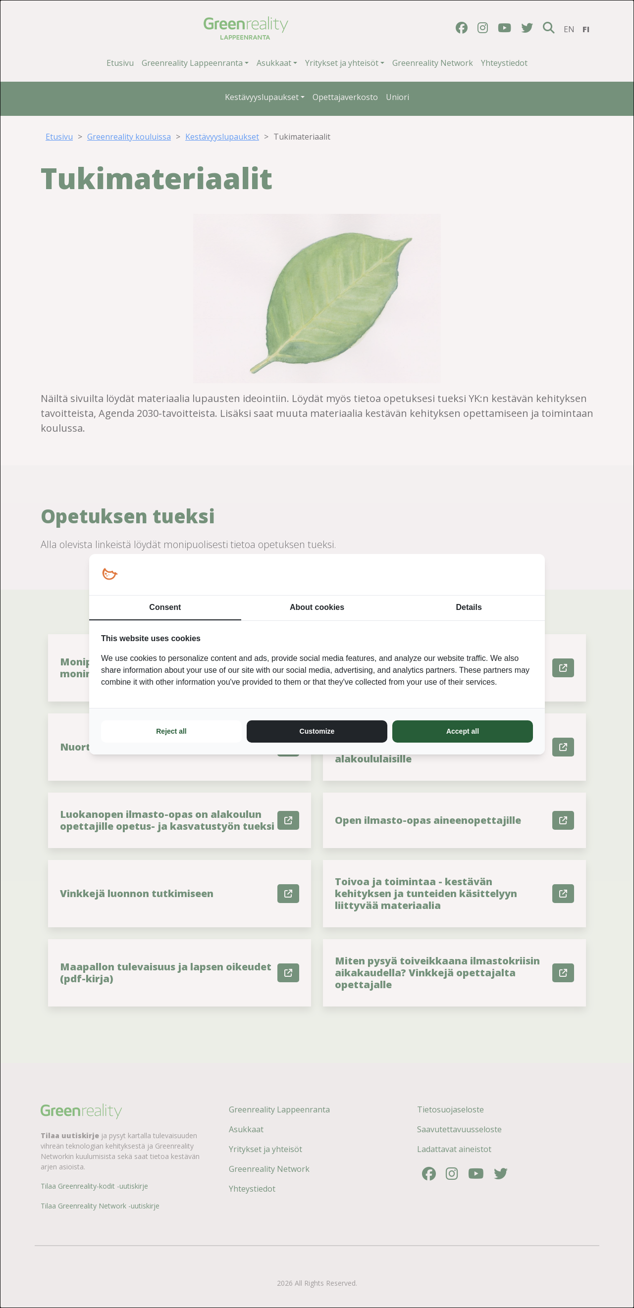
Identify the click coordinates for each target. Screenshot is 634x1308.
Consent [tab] (165, 607)
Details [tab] (468, 607)
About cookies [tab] (317, 607)
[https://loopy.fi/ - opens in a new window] (109, 574)
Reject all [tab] (171, 731)
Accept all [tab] (462, 731)
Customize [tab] (317, 731)
